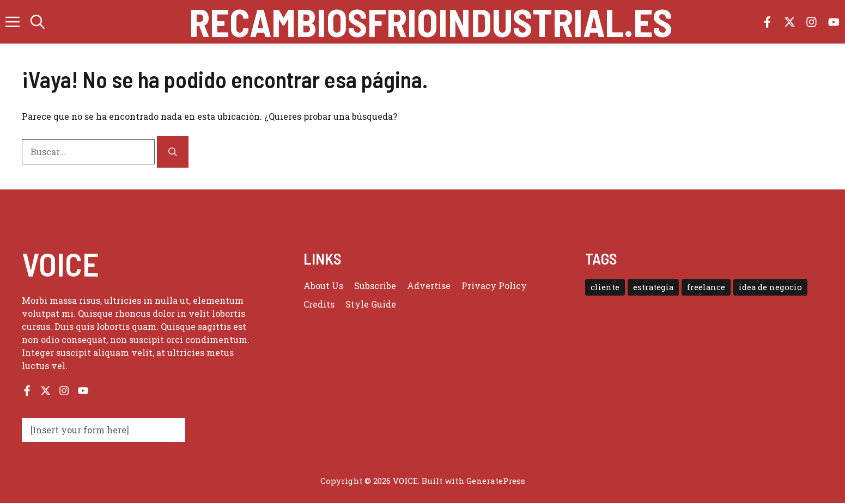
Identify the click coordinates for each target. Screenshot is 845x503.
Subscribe (375, 285)
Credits (319, 304)
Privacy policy (494, 285)
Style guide (370, 304)
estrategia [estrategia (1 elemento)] (653, 287)
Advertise (429, 285)
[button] (37, 22)
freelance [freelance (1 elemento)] (706, 287)
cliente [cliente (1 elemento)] (605, 287)
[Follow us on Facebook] (767, 22)
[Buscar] (173, 152)
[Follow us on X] (790, 22)
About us (323, 285)
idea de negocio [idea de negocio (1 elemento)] (770, 287)
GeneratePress (495, 480)
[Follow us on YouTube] (834, 22)
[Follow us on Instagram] (811, 22)
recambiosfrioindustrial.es (430, 22)
